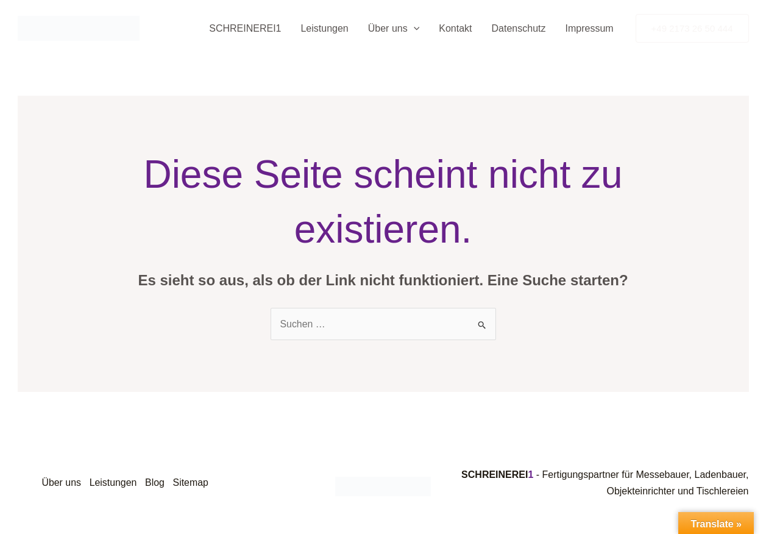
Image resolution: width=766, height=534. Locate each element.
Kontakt (455, 28)
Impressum (589, 28)
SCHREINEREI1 (245, 28)
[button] (414, 28)
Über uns (394, 28)
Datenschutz (519, 28)
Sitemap (194, 482)
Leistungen (324, 28)
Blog (157, 482)
